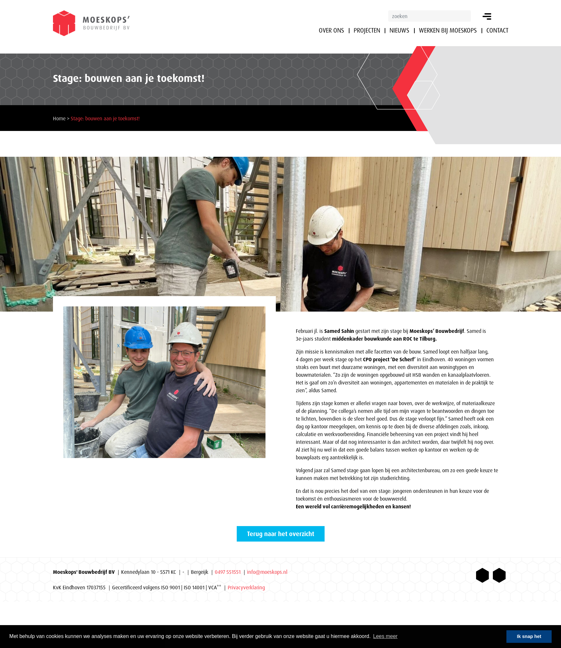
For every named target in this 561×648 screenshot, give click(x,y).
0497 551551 (228, 572)
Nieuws (399, 30)
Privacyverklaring (246, 587)
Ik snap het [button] (529, 636)
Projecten (367, 30)
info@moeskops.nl (267, 572)
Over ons (331, 30)
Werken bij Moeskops (448, 30)
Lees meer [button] (385, 636)
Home (59, 118)
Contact (497, 30)
